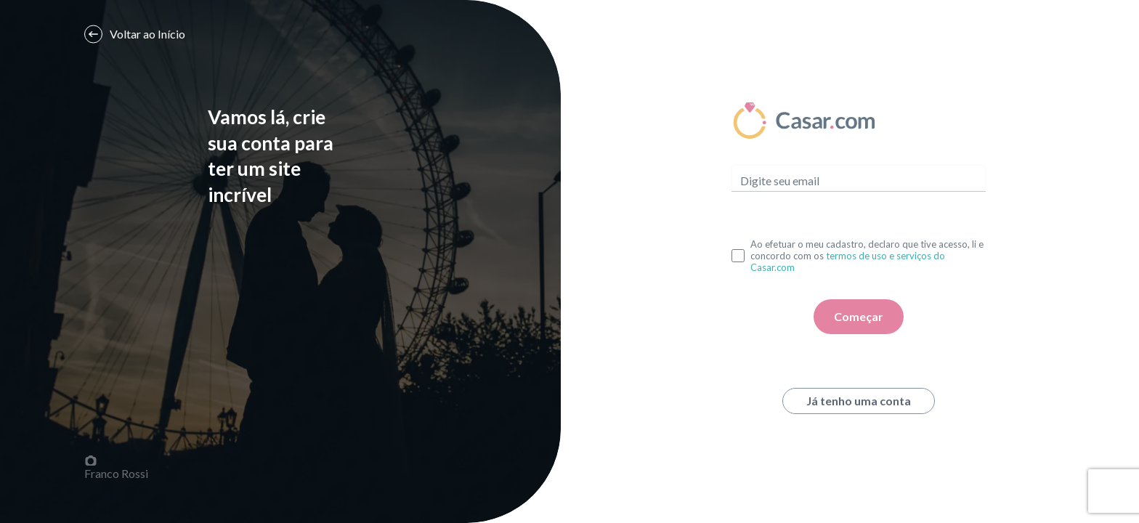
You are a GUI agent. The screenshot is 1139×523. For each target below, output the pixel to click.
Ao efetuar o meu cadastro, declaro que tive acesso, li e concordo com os (867, 255)
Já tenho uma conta (858, 401)
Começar (858, 316)
